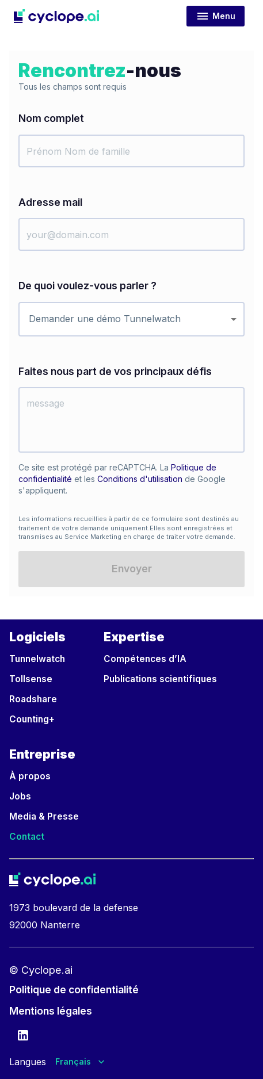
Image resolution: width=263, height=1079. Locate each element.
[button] (56, 16)
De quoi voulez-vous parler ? (87, 286)
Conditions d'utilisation (139, 479)
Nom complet (51, 118)
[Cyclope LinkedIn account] (23, 1037)
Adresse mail (50, 202)
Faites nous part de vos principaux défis (115, 371)
